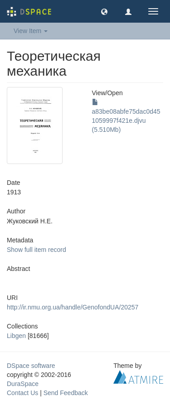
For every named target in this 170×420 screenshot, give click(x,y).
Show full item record (36, 249)
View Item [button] (31, 30)
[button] (104, 11)
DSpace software (31, 365)
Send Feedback (66, 392)
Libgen (16, 335)
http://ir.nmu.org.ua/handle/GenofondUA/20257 (72, 307)
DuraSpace (23, 383)
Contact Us (22, 392)
